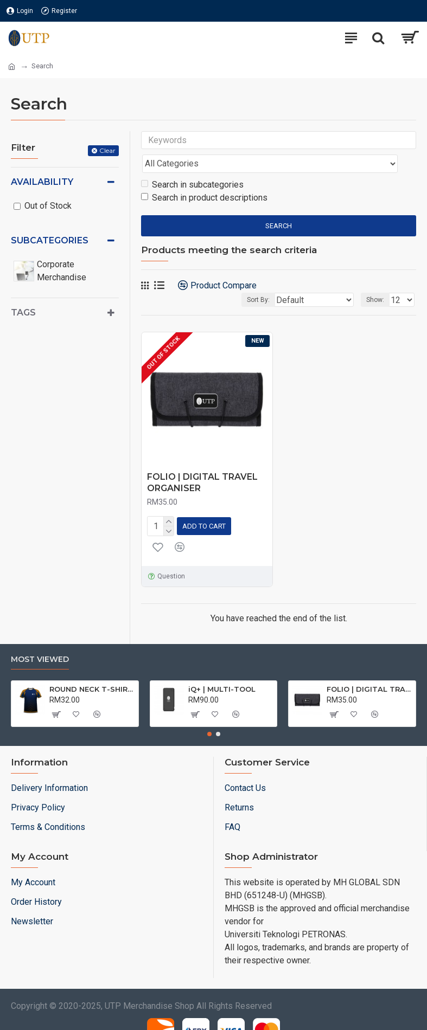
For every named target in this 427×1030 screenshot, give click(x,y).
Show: (375, 278)
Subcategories (49, 240)
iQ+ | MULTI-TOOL (222, 665)
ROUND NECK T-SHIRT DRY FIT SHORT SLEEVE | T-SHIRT (92, 665)
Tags (23, 312)
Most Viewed (40, 636)
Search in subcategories (192, 163)
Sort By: (256, 278)
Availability (42, 182)
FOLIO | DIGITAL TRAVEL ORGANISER (202, 461)
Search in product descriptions (204, 176)
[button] (209, 711)
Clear (107, 150)
